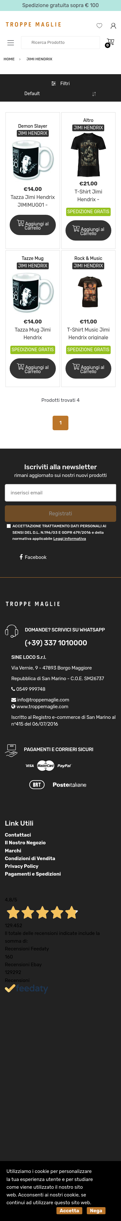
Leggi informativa (69, 538)
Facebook (32, 557)
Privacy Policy (21, 866)
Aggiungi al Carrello (33, 225)
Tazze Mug (33, 258)
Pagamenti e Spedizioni (33, 874)
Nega (96, 1211)
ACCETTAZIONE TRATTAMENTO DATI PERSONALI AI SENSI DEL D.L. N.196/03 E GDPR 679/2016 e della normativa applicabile (59, 532)
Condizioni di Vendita (30, 858)
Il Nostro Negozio (25, 843)
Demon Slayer (32, 126)
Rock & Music (88, 258)
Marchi (13, 851)
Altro (88, 120)
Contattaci (18, 835)
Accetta (69, 1211)
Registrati (60, 514)
